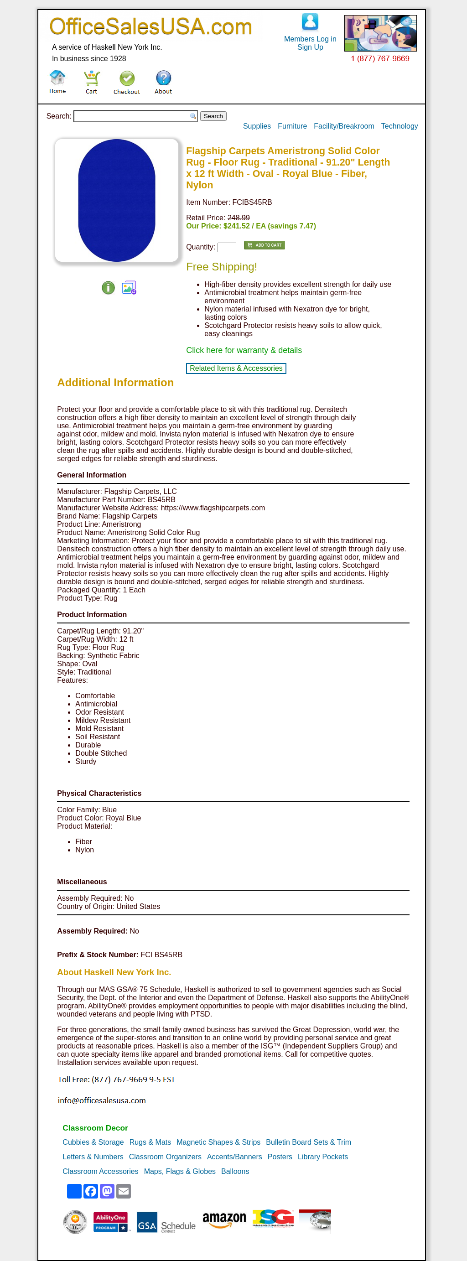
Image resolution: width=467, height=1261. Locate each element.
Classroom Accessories (100, 1171)
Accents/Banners (234, 1157)
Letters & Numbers (92, 1157)
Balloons (235, 1171)
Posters (280, 1157)
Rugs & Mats (150, 1142)
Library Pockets (323, 1157)
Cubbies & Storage (93, 1142)
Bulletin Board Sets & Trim (308, 1142)
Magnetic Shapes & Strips (218, 1142)
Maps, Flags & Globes (180, 1171)
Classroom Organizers (165, 1157)
